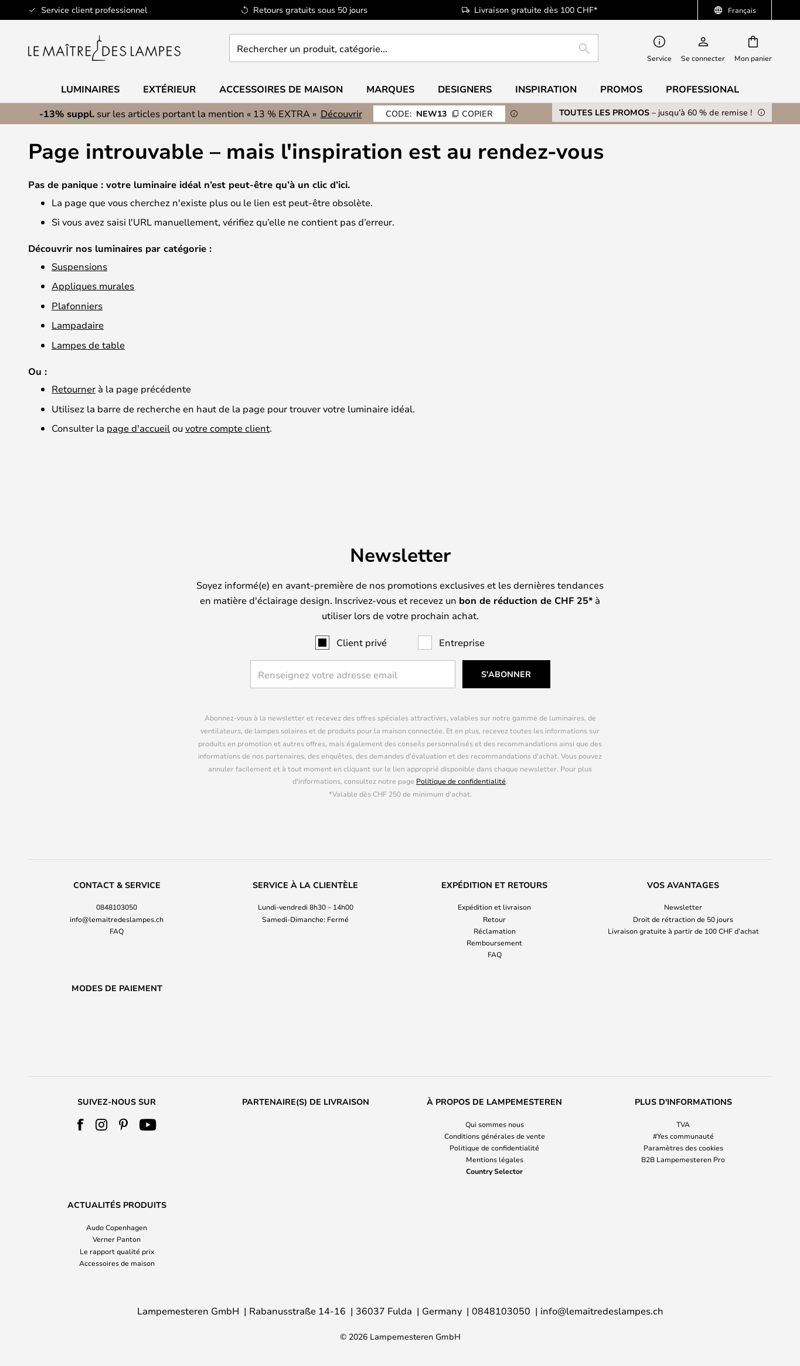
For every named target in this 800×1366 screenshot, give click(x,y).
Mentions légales (494, 1159)
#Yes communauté (683, 1135)
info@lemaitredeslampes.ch (117, 888)
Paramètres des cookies (683, 1147)
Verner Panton (117, 1239)
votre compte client (227, 428)
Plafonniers (77, 305)
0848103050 (116, 877)
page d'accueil (138, 428)
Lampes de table (88, 345)
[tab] (116, 890)
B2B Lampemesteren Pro (683, 1159)
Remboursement (494, 912)
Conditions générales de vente (494, 1135)
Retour (494, 888)
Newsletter (683, 877)
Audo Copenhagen (116, 1227)
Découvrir (341, 113)
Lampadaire (78, 325)
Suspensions (79, 266)
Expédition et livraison (494, 877)
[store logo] (104, 48)
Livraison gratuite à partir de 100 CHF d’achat (683, 900)
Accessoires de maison (117, 1263)
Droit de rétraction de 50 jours (683, 888)
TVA (683, 1124)
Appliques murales (93, 285)
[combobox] (414, 48)
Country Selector (494, 1171)
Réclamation (495, 900)
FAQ (117, 900)
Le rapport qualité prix (117, 1251)
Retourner (74, 389)
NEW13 (439, 113)
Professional (702, 89)
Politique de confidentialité (461, 751)
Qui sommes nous (494, 1124)
